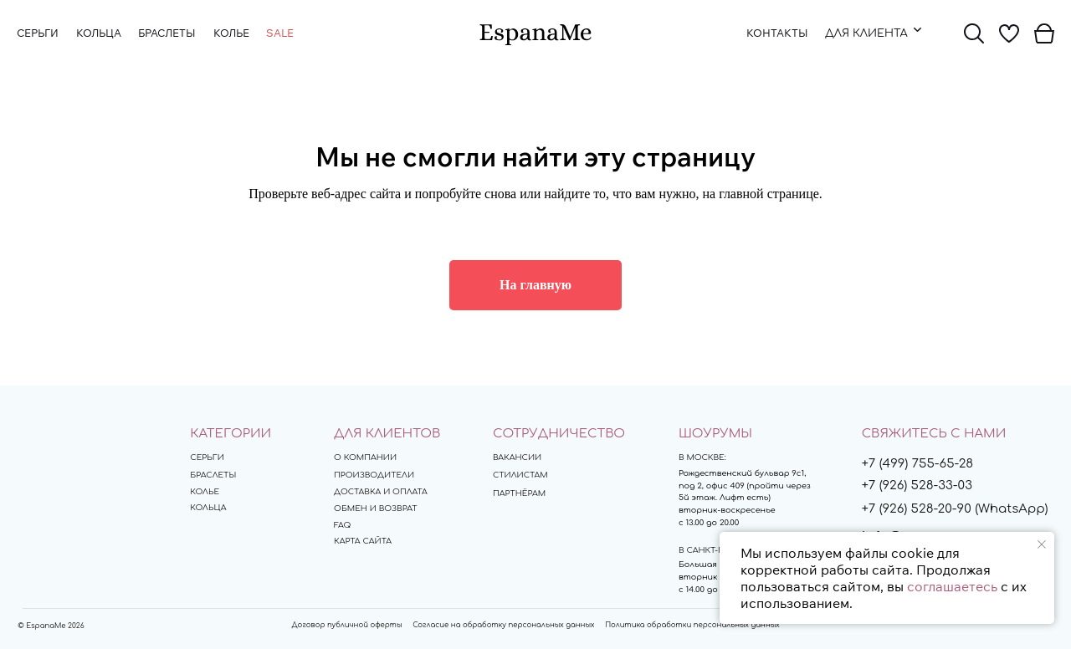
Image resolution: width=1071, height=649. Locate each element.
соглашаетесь (952, 586)
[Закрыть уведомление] (1041, 544)
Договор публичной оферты (347, 625)
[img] (535, 34)
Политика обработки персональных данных (692, 625)
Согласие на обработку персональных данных (503, 625)
